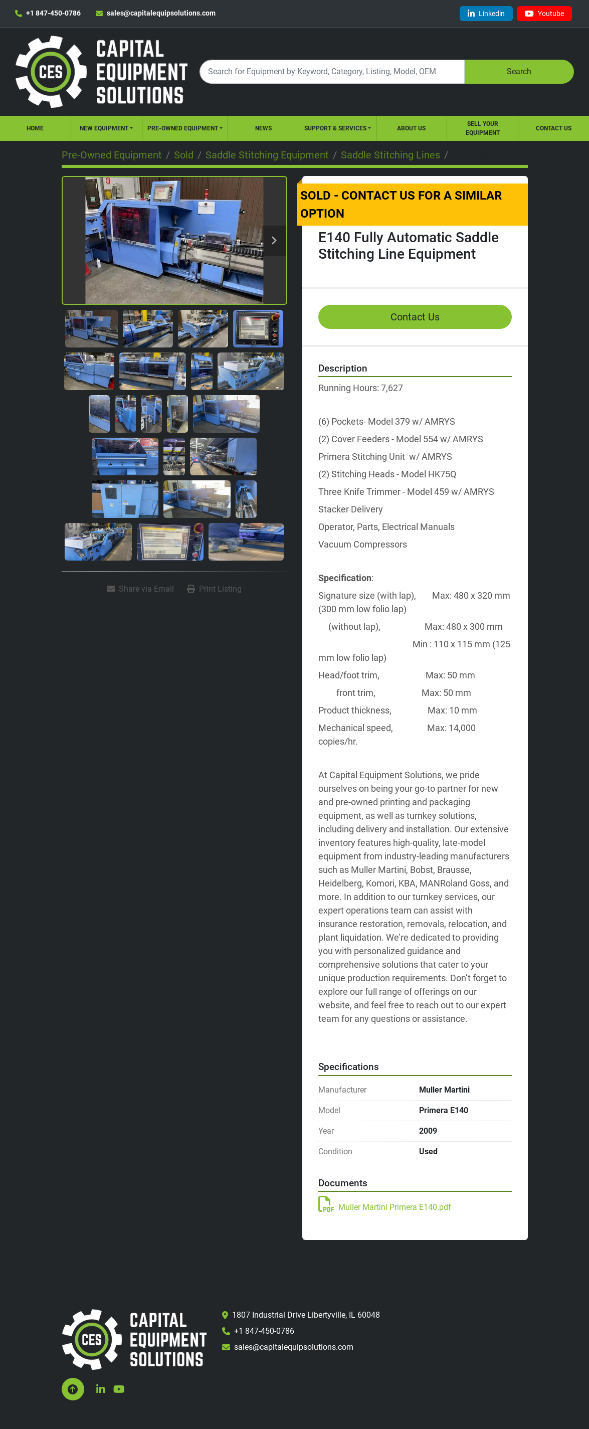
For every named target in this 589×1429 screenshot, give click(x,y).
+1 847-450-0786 (53, 13)
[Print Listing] (214, 589)
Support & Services (335, 128)
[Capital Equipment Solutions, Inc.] (134, 1339)
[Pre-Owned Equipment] (112, 155)
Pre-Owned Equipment (182, 128)
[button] (106, 128)
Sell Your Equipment (483, 128)
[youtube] (544, 13)
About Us (411, 128)
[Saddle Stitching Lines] (390, 155)
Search (519, 71)
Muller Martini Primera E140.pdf (384, 1207)
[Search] (332, 71)
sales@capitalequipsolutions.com (161, 13)
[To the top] (73, 1389)
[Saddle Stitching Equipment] (267, 155)
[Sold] (183, 155)
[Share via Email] (140, 589)
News (263, 128)
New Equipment (104, 128)
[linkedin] (486, 13)
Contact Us (553, 128)
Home (35, 128)
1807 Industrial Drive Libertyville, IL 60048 (306, 1315)
